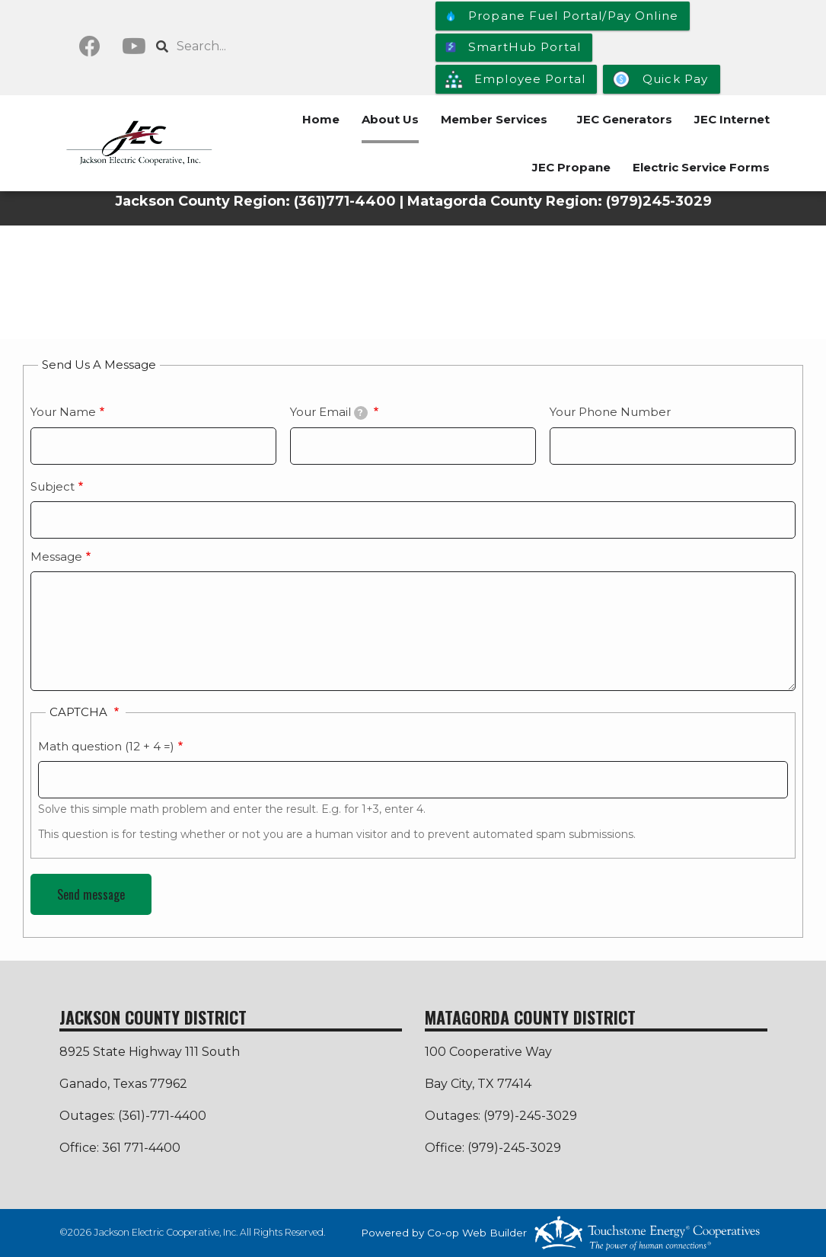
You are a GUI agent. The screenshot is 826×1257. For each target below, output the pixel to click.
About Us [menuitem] (390, 119)
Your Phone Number (610, 412)
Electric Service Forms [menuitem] (701, 167)
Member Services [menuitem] (494, 119)
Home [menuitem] (321, 119)
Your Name (63, 412)
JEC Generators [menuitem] (624, 119)
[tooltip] (361, 413)
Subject (52, 486)
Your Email (329, 412)
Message (56, 556)
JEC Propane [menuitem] (571, 167)
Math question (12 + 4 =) (106, 746)
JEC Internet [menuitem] (732, 119)
